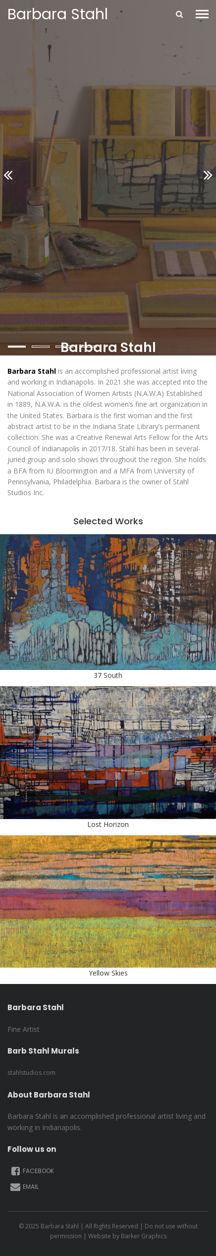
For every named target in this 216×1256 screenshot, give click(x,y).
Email (24, 1187)
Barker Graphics (143, 1236)
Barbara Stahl (57, 14)
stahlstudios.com (31, 1072)
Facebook (31, 1171)
